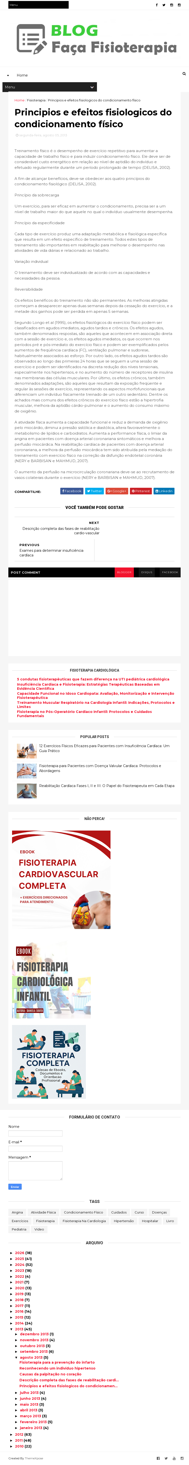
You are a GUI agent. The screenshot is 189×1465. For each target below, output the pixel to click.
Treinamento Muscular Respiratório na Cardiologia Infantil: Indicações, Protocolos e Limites (96, 704)
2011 (19, 1440)
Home (20, 100)
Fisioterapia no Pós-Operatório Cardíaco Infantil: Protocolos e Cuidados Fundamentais (84, 713)
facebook (170, 572)
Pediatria (19, 1229)
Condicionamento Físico (83, 1212)
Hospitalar (150, 1221)
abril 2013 (29, 1410)
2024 (20, 1264)
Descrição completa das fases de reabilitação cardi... (69, 1380)
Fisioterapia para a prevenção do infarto (57, 1362)
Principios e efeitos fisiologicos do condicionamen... (68, 1386)
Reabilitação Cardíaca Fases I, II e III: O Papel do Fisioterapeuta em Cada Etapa (106, 786)
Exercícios (20, 1221)
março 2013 (31, 1416)
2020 (20, 1288)
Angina (17, 1212)
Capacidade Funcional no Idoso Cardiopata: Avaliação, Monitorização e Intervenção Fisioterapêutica (95, 695)
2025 (20, 1259)
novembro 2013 (34, 1340)
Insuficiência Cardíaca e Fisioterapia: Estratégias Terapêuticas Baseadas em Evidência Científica (88, 686)
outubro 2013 (33, 1346)
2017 (20, 1306)
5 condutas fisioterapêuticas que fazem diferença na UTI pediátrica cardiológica (93, 679)
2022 (20, 1276)
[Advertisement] (98, 51)
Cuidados (118, 1212)
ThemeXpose (34, 1458)
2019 (20, 1294)
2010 (20, 1446)
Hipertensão (124, 1221)
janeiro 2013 (31, 1428)
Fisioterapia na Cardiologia (84, 1221)
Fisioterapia (45, 1221)
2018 (20, 1300)
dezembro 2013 (35, 1334)
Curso (139, 1212)
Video (39, 1229)
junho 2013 (30, 1398)
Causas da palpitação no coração (50, 1374)
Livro (170, 1221)
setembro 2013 (34, 1351)
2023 (20, 1270)
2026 (20, 1253)
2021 (19, 1282)
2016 (20, 1311)
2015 (19, 1317)
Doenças (159, 1212)
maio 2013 (29, 1404)
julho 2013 (30, 1392)
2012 (19, 1434)
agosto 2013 (32, 1357)
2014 (20, 1323)
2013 (19, 1329)
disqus (146, 572)
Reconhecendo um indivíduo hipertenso (57, 1368)
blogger (124, 572)
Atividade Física (43, 1212)
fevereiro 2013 (34, 1422)
